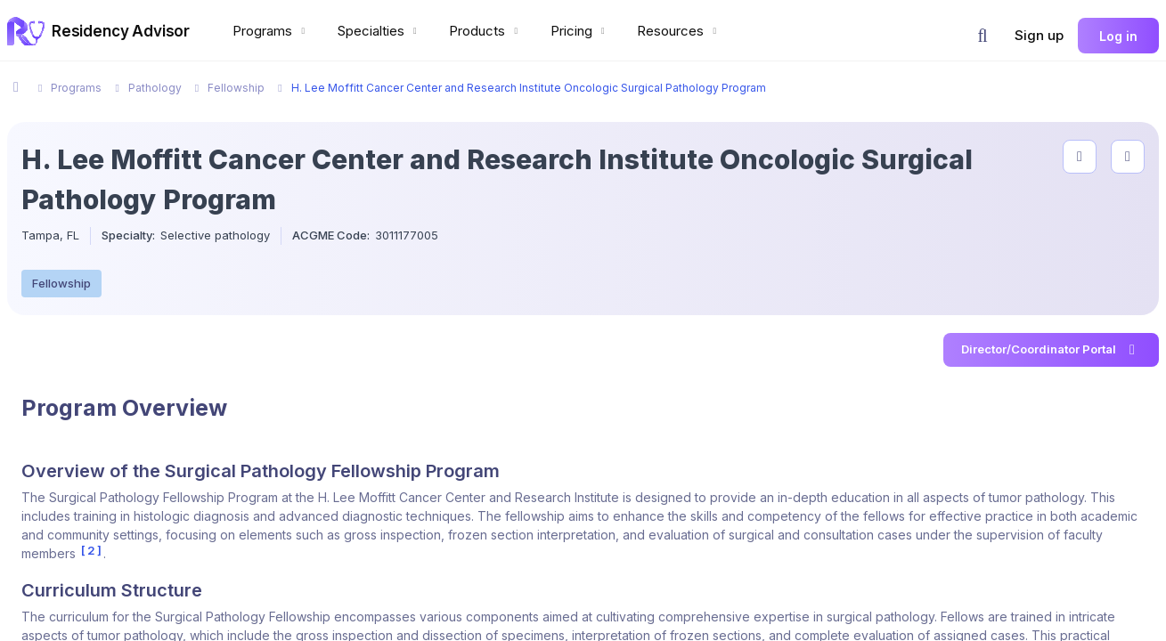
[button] (982, 35)
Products (485, 30)
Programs (270, 30)
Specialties (379, 30)
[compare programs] (1128, 157)
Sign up (1039, 35)
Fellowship (61, 283)
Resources (679, 30)
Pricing (579, 30)
